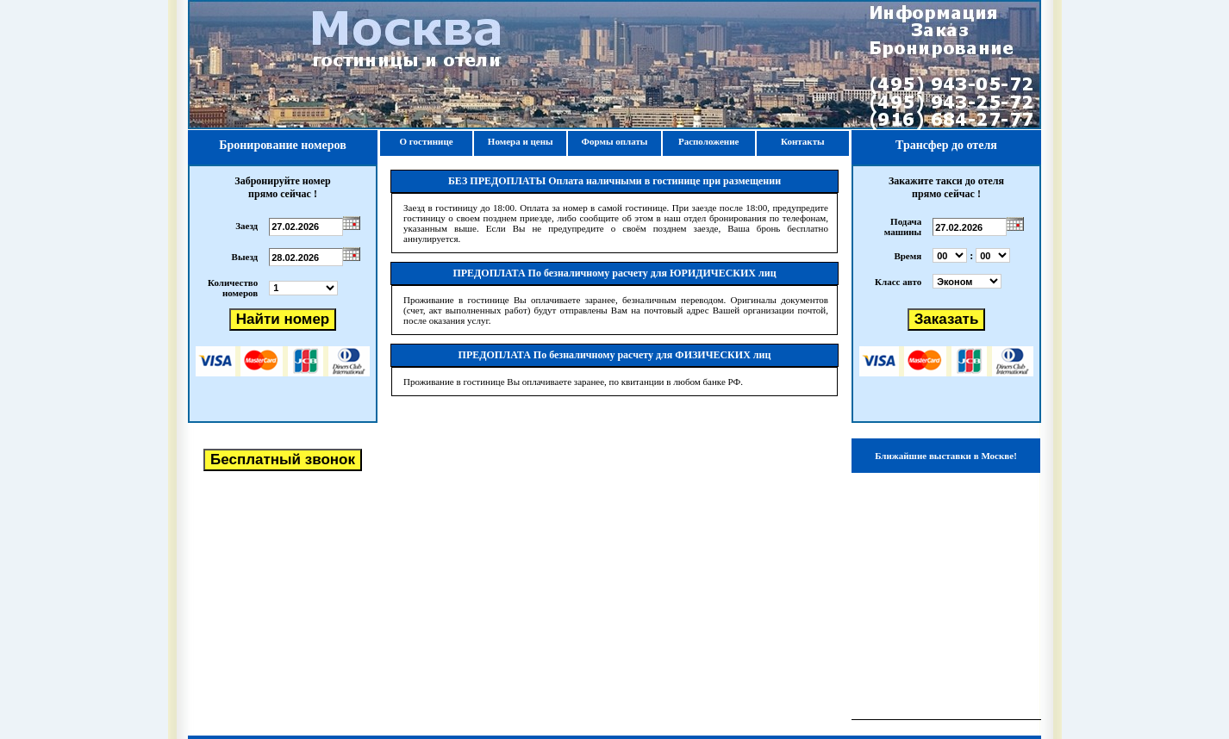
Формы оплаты (614, 141)
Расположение (708, 141)
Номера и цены (520, 141)
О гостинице (426, 141)
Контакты (803, 141)
